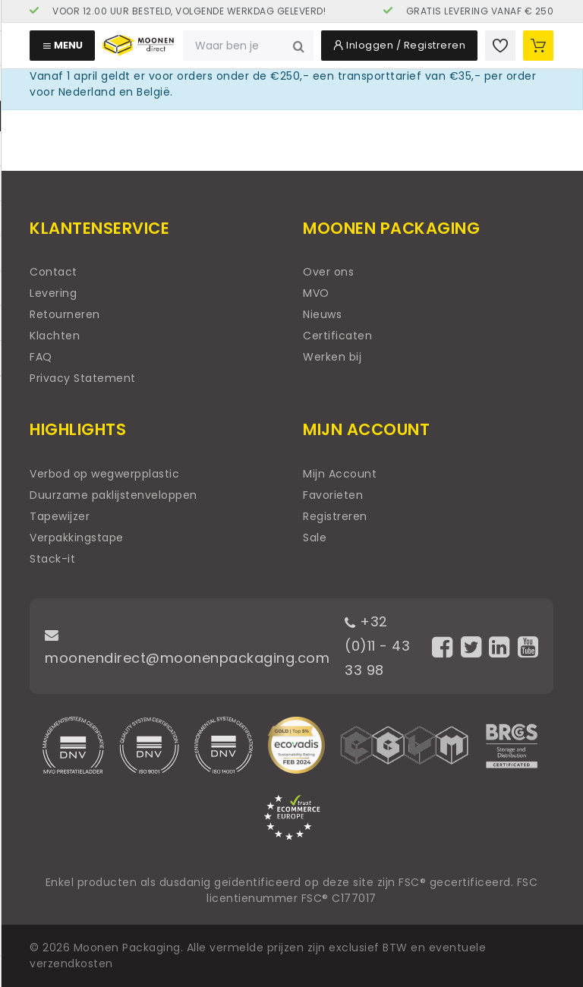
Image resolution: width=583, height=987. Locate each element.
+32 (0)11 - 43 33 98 (377, 646)
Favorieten (333, 495)
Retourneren (65, 314)
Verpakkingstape (77, 537)
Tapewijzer (60, 516)
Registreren (335, 516)
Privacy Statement (83, 378)
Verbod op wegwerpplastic (104, 473)
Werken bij (332, 356)
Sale (314, 537)
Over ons (328, 271)
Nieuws (322, 314)
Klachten (55, 335)
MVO (316, 293)
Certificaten (337, 335)
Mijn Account (340, 473)
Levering (53, 293)
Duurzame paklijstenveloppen (113, 495)
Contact (53, 271)
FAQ (41, 356)
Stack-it (52, 558)
